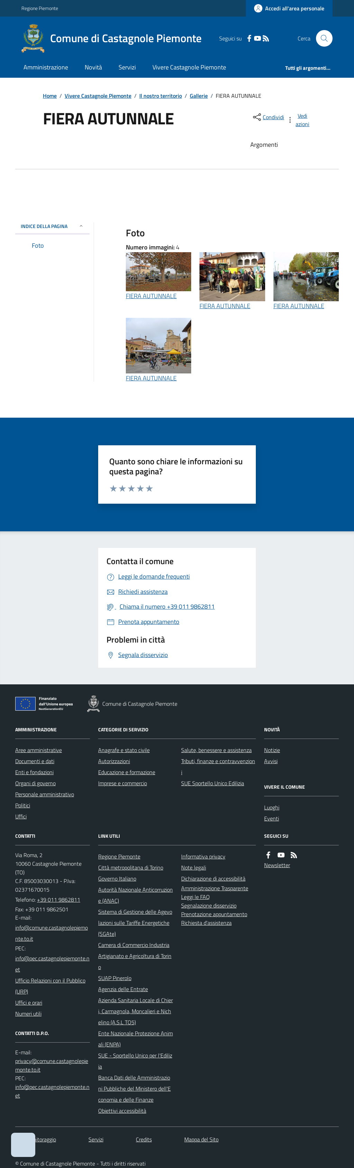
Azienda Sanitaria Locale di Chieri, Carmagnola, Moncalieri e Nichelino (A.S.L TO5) (135, 1011)
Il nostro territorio (160, 96)
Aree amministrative (38, 750)
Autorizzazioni (114, 761)
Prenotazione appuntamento (214, 914)
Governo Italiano (117, 878)
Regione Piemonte (39, 8)
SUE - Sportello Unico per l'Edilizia (135, 1061)
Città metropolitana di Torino (130, 867)
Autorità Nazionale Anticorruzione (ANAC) (135, 895)
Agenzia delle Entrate (123, 989)
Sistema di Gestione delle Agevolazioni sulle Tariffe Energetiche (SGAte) (135, 923)
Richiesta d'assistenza (206, 923)
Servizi (127, 67)
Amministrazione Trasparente (214, 888)
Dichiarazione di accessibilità (213, 878)
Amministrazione (46, 67)
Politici (22, 805)
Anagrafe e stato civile (124, 750)
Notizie (272, 750)
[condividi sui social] (268, 117)
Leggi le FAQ (195, 897)
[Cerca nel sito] (321, 38)
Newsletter (277, 865)
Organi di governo (35, 783)
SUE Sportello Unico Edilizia (212, 783)
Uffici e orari (28, 1002)
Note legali (193, 867)
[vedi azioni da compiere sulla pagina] (299, 120)
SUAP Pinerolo (114, 978)
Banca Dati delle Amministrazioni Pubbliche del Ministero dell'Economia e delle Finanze (134, 1088)
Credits (144, 1139)
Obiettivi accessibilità (122, 1111)
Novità (93, 67)
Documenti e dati (34, 761)
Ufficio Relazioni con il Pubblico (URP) (50, 986)
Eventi (271, 818)
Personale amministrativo (44, 794)
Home (50, 96)
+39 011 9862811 (58, 899)
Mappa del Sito (201, 1139)
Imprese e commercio (122, 783)
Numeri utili (28, 1013)
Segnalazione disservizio (208, 905)
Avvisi (271, 761)
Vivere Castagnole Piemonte (189, 67)
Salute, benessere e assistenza (216, 750)
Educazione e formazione (126, 772)
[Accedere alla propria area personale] (289, 8)
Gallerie (199, 96)
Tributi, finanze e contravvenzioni (218, 766)
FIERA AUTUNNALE (151, 296)
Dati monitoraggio (35, 1139)
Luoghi (271, 807)
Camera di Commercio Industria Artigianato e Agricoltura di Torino (134, 956)
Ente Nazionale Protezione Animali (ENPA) (135, 1038)
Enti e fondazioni (34, 772)
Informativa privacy (203, 856)
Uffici (21, 816)
